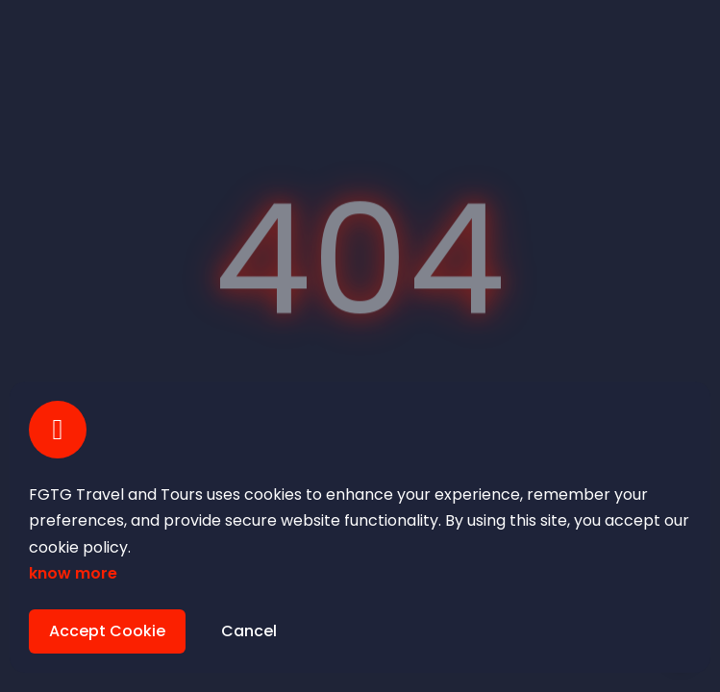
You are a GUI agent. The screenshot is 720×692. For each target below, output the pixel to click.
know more (73, 573)
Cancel (249, 631)
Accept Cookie (107, 631)
